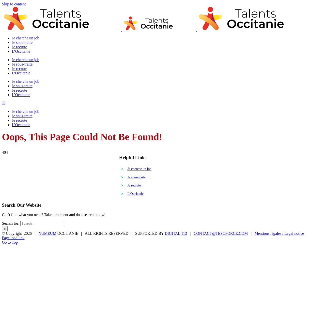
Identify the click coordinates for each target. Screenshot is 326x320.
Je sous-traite (136, 138)
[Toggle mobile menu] (4, 146)
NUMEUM (47, 194)
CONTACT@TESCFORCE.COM (221, 194)
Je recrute (134, 146)
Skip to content (14, 4)
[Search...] (42, 184)
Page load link (13, 199)
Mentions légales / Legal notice (279, 194)
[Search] (5, 189)
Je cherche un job (139, 130)
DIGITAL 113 (176, 194)
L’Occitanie (135, 155)
